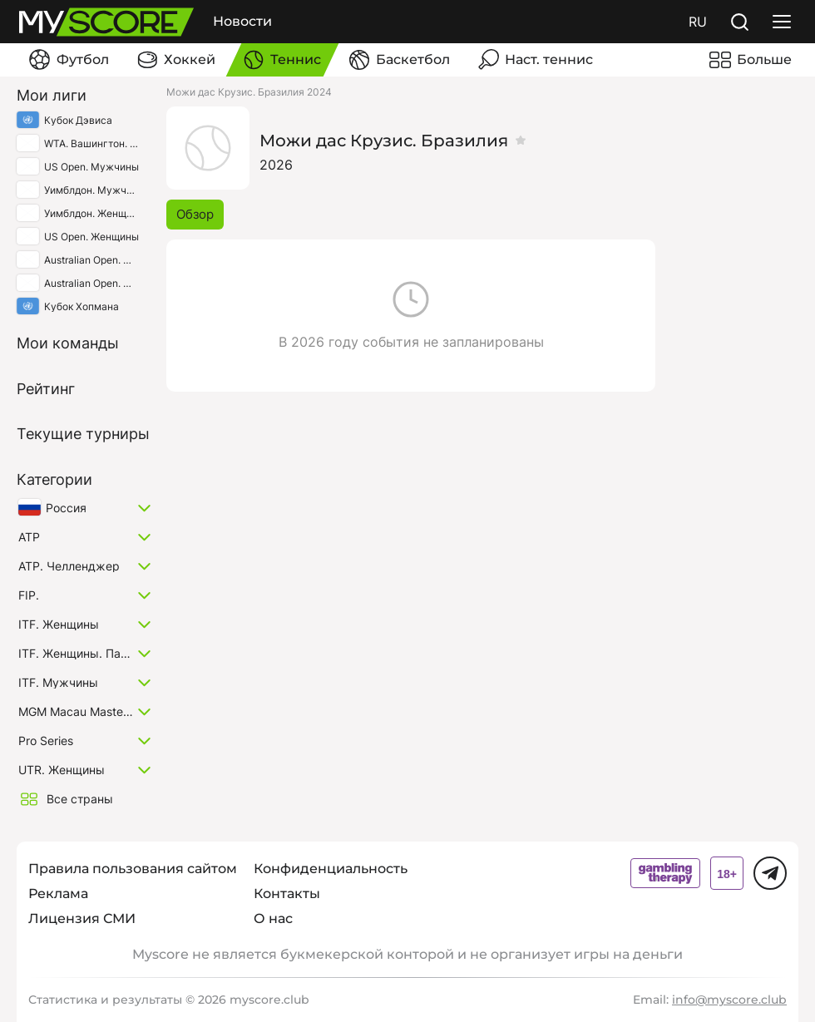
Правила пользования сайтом (132, 868)
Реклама (58, 893)
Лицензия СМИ (82, 918)
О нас (273, 918)
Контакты (287, 893)
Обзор (195, 214)
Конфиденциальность (331, 868)
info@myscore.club (729, 999)
